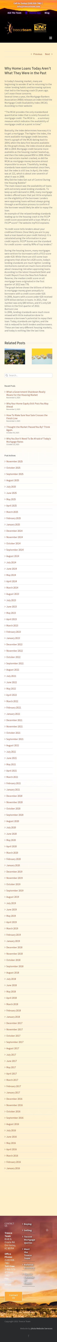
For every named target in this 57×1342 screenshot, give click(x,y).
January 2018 (13, 1016)
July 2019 (11, 903)
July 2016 (11, 1130)
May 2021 (11, 764)
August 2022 (12, 669)
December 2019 (14, 871)
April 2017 (11, 1073)
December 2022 (14, 644)
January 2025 (13, 524)
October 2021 (13, 732)
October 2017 (13, 1035)
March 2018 (12, 1004)
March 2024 (12, 587)
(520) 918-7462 (34, 3)
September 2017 (14, 1042)
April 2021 (11, 770)
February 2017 (13, 1086)
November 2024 (14, 537)
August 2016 (12, 1124)
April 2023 (11, 619)
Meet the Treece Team (28, 1253)
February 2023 (13, 631)
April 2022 (11, 694)
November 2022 (14, 650)
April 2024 (11, 581)
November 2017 (14, 1029)
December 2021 (14, 720)
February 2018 (13, 1010)
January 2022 (13, 713)
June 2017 (11, 1060)
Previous (37, 54)
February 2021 (13, 783)
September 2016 (14, 1117)
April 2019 (11, 922)
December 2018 (14, 947)
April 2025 (11, 505)
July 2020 (11, 827)
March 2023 (12, 625)
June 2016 (11, 1136)
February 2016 (13, 1161)
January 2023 (13, 638)
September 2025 (14, 474)
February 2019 (13, 934)
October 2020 (13, 808)
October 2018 (13, 959)
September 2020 (14, 814)
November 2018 (14, 953)
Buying (28, 1223)
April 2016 (11, 1149)
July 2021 (11, 751)
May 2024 (11, 574)
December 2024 (14, 530)
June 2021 (11, 758)
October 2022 (13, 657)
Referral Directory (28, 1266)
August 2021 (12, 745)
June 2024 (11, 568)
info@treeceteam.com (28, 6)
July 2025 (11, 486)
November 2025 (14, 461)
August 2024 (12, 556)
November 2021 (14, 726)
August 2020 (12, 821)
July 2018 (11, 978)
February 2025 (13, 518)
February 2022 (13, 707)
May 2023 (11, 612)
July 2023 (11, 600)
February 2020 (13, 858)
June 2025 (11, 492)
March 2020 (12, 852)
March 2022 (12, 701)
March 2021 (12, 776)
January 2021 (13, 789)
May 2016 (11, 1143)
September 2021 (14, 739)
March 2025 (12, 511)
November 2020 (14, 802)
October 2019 (13, 884)
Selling (28, 1230)
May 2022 (11, 688)
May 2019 (11, 915)
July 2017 (11, 1054)
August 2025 (12, 480)
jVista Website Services (41, 1328)
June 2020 (11, 833)
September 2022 (14, 663)
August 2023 (12, 593)
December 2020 (14, 795)
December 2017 (14, 1023)
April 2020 (11, 846)
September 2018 (14, 966)
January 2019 (13, 941)
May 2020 (11, 840)
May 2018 (11, 991)
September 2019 (14, 890)
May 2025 (11, 499)
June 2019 (11, 909)
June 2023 (11, 606)
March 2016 (12, 1155)
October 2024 (13, 543)
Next (47, 54)
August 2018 (12, 972)
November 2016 (14, 1105)
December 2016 (14, 1098)
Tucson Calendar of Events (28, 1278)
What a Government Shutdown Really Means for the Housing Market (25, 393)
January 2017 (13, 1092)
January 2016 (13, 1168)
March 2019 (12, 928)
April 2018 (11, 997)
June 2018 (11, 985)
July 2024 (11, 562)
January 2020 (13, 865)
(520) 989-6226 (10, 1280)
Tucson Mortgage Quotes (28, 1239)
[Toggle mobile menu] (50, 38)
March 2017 (12, 1079)
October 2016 (13, 1111)
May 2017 (11, 1067)
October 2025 (13, 467)
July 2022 (11, 675)
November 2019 (14, 877)
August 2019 (12, 896)
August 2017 (12, 1048)
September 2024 (14, 549)
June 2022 (11, 682)
